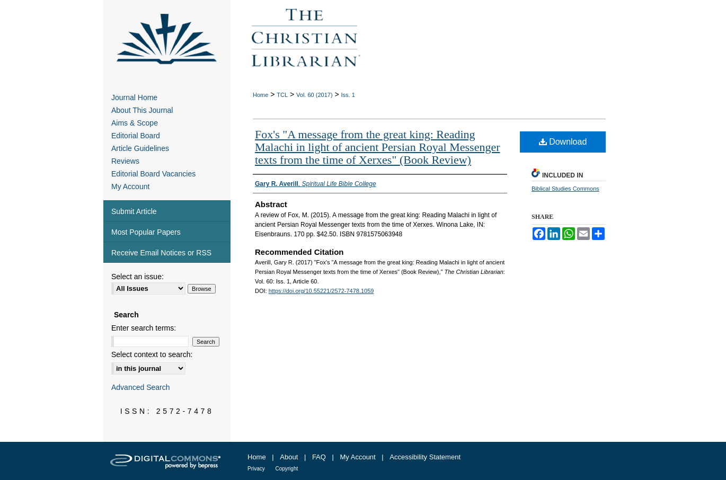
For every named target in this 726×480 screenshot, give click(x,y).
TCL (282, 95)
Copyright (286, 469)
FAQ (319, 457)
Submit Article (134, 211)
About (289, 457)
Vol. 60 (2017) (314, 95)
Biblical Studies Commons (565, 188)
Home (260, 95)
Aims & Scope (134, 123)
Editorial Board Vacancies (153, 174)
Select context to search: (151, 354)
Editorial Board (135, 135)
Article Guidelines (140, 148)
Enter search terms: (143, 328)
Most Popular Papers (146, 232)
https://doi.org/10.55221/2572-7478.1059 (321, 291)
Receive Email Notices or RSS (161, 252)
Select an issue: (137, 276)
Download (563, 141)
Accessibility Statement (425, 457)
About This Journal (142, 110)
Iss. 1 (348, 95)
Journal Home (134, 97)
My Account (130, 186)
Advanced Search (140, 387)
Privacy (256, 469)
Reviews (125, 161)
